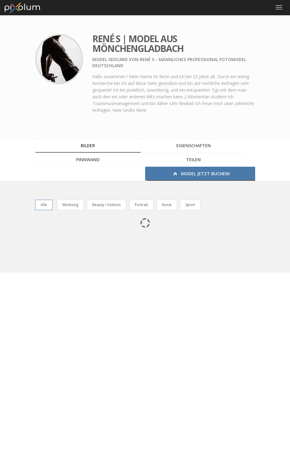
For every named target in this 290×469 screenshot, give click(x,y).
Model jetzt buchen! (201, 173)
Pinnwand (88, 159)
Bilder (88, 145)
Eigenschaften (193, 145)
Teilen (193, 159)
